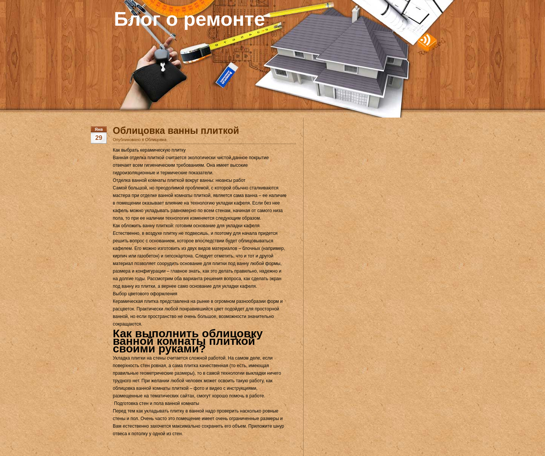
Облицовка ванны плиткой (176, 130)
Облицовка (156, 139)
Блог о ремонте (189, 19)
